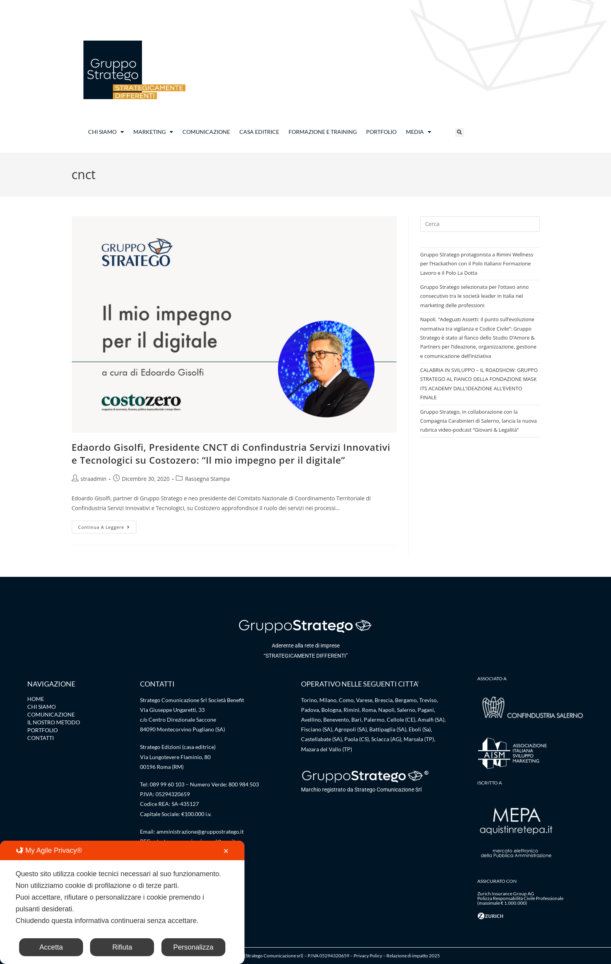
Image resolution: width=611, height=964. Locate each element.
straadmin (94, 478)
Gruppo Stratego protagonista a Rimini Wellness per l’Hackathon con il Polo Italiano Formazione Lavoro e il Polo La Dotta (476, 263)
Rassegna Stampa (207, 478)
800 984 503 (243, 784)
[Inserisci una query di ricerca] (480, 224)
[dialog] (122, 902)
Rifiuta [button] (122, 947)
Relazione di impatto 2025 (413, 956)
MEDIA (418, 132)
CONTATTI (40, 738)
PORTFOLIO (381, 131)
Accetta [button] (51, 947)
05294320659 (173, 794)
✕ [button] (226, 851)
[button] (459, 132)
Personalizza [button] (193, 947)
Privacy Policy (368, 956)
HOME (35, 698)
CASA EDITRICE (259, 131)
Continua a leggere (107, 525)
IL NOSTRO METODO (53, 722)
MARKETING (153, 132)
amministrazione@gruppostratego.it (200, 831)
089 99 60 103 (167, 784)
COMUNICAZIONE (206, 131)
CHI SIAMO (106, 132)
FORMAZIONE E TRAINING (323, 131)
